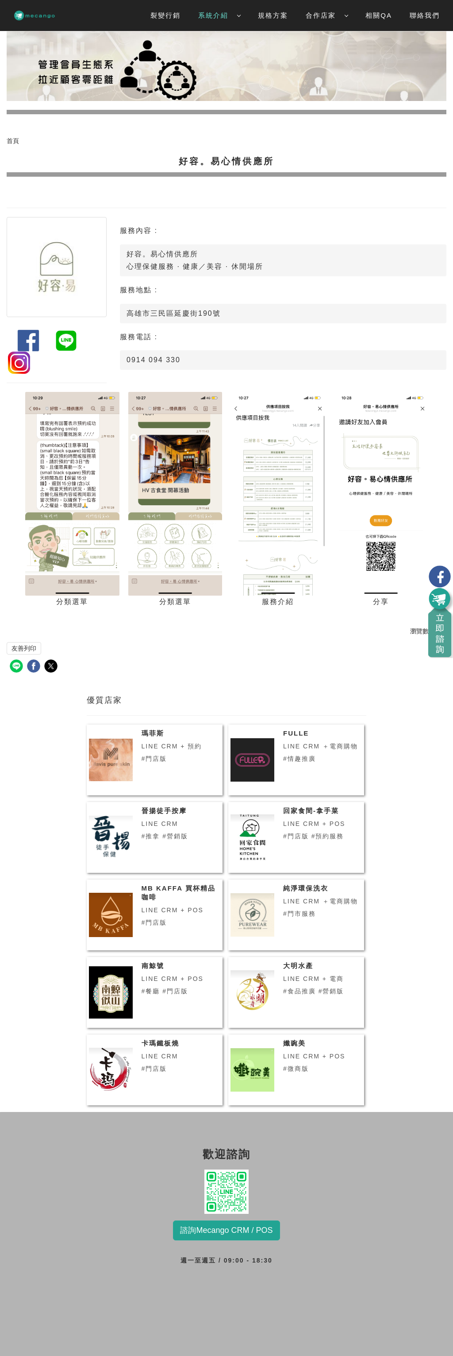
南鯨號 (153, 965)
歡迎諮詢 (226, 1192)
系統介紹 (219, 15)
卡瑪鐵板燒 (160, 1043)
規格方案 (273, 15)
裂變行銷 (165, 15)
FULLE (296, 733)
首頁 (13, 140)
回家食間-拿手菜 (311, 810)
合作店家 (327, 15)
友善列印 (24, 648)
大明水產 (298, 965)
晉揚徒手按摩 (164, 810)
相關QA (378, 15)
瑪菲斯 (153, 733)
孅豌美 (294, 1043)
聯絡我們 (425, 15)
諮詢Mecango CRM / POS (226, 1230)
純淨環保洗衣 (305, 888)
